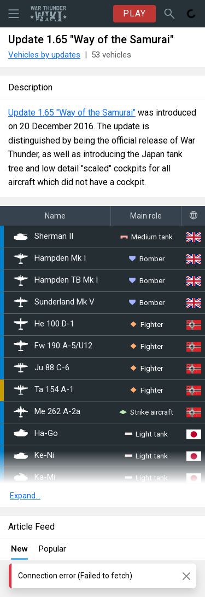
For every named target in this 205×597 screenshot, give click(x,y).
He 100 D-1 (44, 324)
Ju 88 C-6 (41, 368)
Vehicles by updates (44, 55)
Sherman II (43, 236)
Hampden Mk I (50, 258)
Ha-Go (36, 434)
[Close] (186, 576)
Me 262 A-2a (47, 412)
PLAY (134, 13)
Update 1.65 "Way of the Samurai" (72, 112)
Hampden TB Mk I (56, 280)
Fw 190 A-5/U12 (53, 346)
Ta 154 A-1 (44, 390)
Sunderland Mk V (54, 302)
